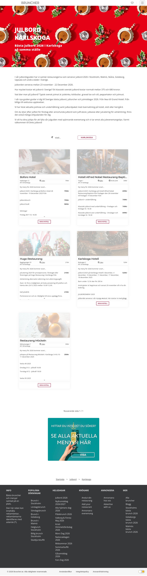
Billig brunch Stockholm (37, 535)
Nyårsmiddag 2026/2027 (61, 503)
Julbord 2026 (61, 498)
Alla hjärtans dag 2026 (63, 510)
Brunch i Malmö (35, 522)
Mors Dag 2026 (62, 534)
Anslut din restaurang (87, 500)
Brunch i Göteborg (35, 516)
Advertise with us (108, 506)
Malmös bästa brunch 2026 (132, 529)
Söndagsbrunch (38, 511)
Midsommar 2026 (63, 544)
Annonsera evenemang (87, 512)
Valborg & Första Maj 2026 (63, 520)
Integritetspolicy (82, 572)
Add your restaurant (87, 506)
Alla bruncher (130, 500)
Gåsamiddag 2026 (61, 555)
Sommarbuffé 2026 (62, 549)
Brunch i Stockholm (36, 502)
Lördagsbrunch (38, 507)
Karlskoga (87, 138)
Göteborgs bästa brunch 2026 (132, 520)
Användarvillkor (65, 572)
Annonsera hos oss (109, 500)
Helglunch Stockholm (36, 529)
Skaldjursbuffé (38, 540)
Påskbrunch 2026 (63, 514)
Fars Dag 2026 (62, 560)
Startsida (60, 480)
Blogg (128, 504)
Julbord (73, 480)
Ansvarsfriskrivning (100, 572)
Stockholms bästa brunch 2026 (132, 511)
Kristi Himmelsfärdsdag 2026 (63, 527)
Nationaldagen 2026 (62, 539)
